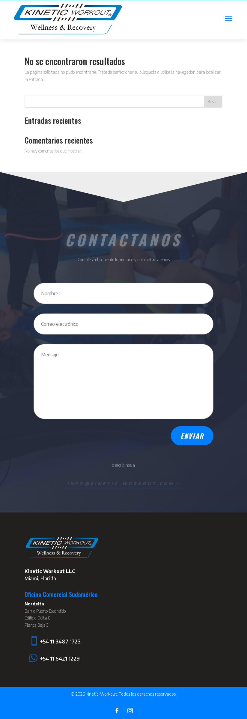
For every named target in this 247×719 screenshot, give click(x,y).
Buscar (213, 101)
